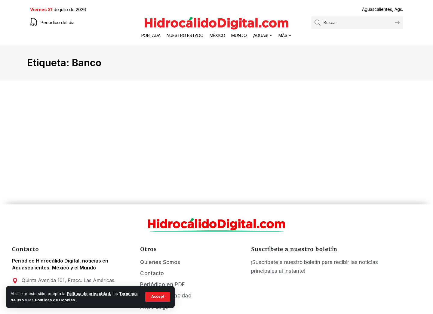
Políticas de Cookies (55, 300)
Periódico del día (58, 22)
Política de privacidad (88, 293)
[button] (157, 297)
